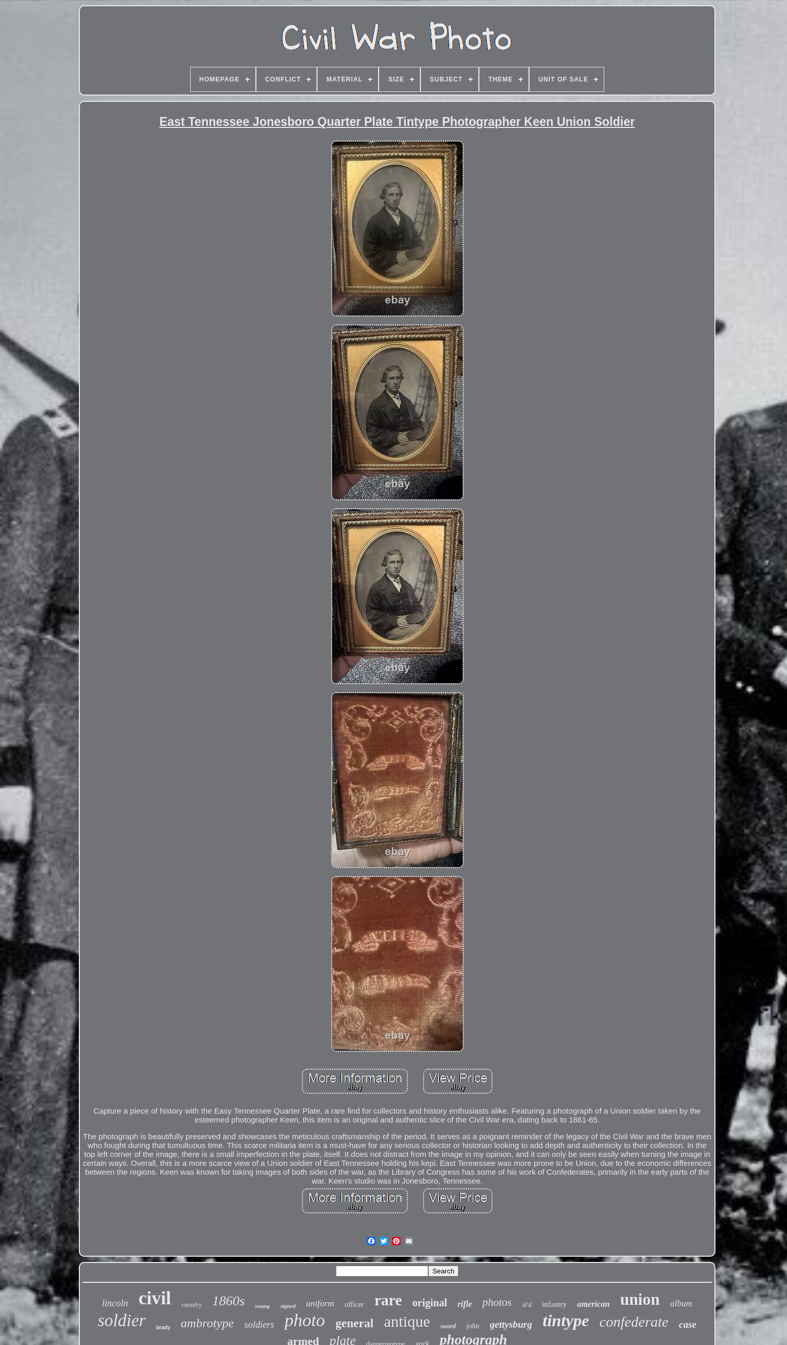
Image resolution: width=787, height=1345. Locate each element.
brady (163, 1327)
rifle (464, 1304)
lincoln (115, 1303)
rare (388, 1300)
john (472, 1326)
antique (407, 1321)
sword (447, 1326)
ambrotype (207, 1323)
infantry (554, 1304)
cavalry (191, 1304)
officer (354, 1304)
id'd (527, 1304)
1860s (228, 1300)
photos (497, 1302)
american (593, 1304)
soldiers (259, 1324)
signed (288, 1306)
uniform (320, 1303)
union (640, 1299)
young (262, 1306)
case (688, 1324)
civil (154, 1298)
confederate (634, 1322)
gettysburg (511, 1324)
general (354, 1323)
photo (305, 1320)
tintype (566, 1320)
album (681, 1303)
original (430, 1302)
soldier (122, 1320)
